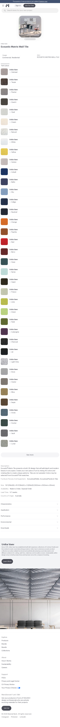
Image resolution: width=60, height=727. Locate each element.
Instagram (5, 717)
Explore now (43, 1)
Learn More (7, 561)
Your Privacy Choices (11, 688)
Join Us (6, 708)
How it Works (6, 661)
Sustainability (6, 664)
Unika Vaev (4, 43)
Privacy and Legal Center (11, 681)
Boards (4, 647)
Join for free (29, 5)
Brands (4, 644)
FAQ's (4, 678)
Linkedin (23, 717)
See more (30, 455)
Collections (6, 650)
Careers (4, 667)
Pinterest (14, 717)
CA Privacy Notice (8, 684)
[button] (3, 5)
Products (5, 640)
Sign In (18, 5)
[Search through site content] (31, 10)
